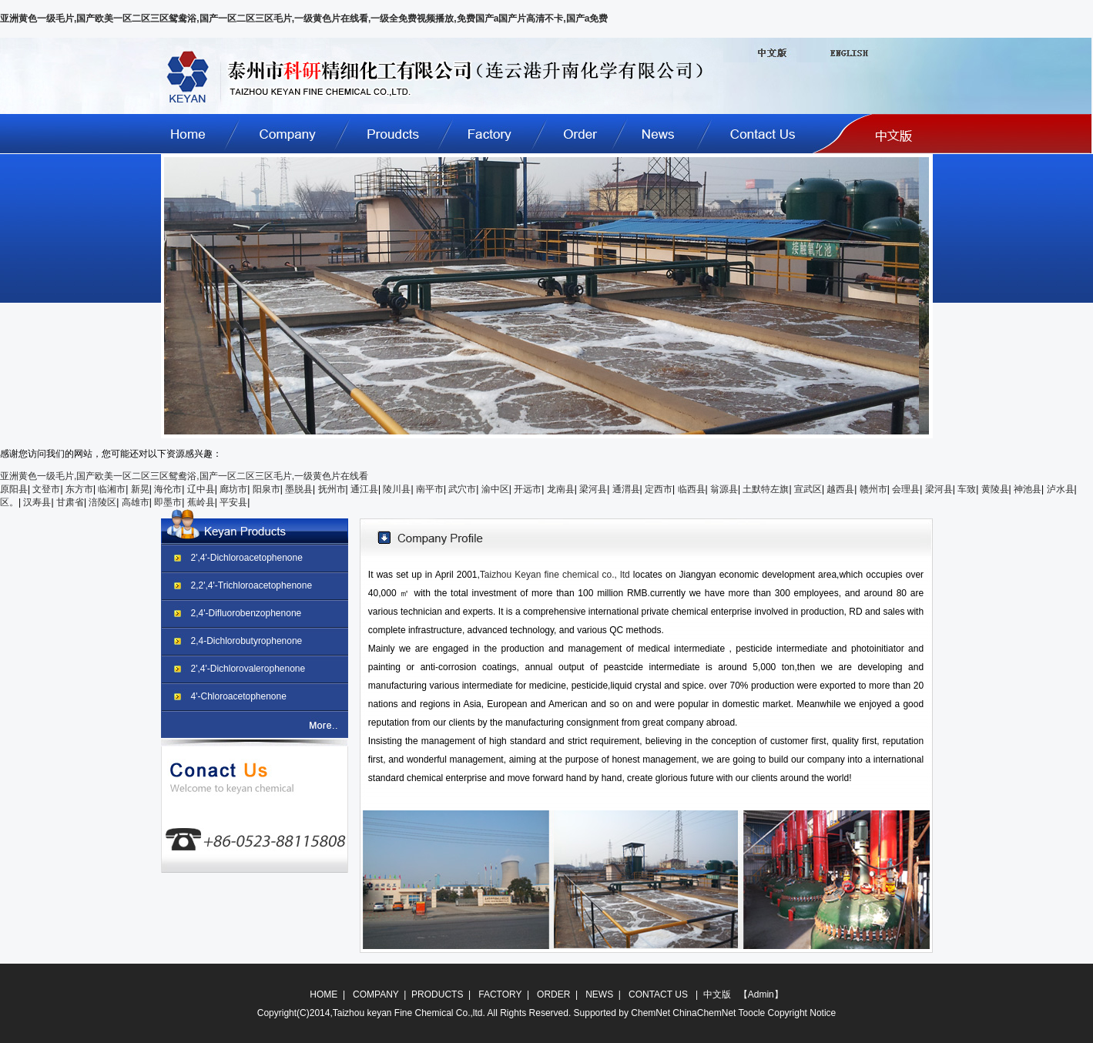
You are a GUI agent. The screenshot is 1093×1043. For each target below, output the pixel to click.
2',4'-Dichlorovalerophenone (248, 668)
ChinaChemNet (704, 1013)
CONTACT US (658, 994)
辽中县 (201, 489)
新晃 (140, 489)
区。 (9, 502)
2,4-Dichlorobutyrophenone (247, 641)
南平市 (430, 489)
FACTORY (499, 994)
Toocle (752, 1013)
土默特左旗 (766, 489)
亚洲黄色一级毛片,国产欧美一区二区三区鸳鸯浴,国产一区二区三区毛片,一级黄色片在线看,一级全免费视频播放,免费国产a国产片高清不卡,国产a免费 (304, 18)
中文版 (715, 994)
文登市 (46, 489)
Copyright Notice (802, 1013)
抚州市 (332, 489)
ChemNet (650, 1013)
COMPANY (376, 994)
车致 (966, 489)
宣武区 (808, 489)
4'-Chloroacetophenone (239, 696)
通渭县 (626, 489)
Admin (761, 994)
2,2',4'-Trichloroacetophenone (252, 585)
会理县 (906, 489)
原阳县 (14, 489)
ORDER (553, 994)
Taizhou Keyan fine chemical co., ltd (556, 574)
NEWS (599, 994)
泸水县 (1061, 489)
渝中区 (495, 489)
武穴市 (462, 489)
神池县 (1027, 489)
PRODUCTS (437, 994)
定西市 (658, 489)
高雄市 (135, 502)
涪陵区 (102, 502)
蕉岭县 (201, 502)
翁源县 (724, 489)
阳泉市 (266, 489)
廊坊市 (233, 489)
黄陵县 (995, 489)
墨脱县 (299, 489)
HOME (323, 994)
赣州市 (873, 489)
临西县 (692, 489)
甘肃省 (70, 502)
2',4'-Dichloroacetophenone (247, 557)
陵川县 (397, 489)
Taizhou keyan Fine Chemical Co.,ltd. (409, 1013)
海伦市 (168, 489)
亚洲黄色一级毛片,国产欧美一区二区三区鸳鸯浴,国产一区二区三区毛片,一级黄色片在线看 (184, 476)
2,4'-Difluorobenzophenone (246, 613)
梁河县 (593, 489)
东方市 (79, 489)
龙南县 (561, 489)
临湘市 (112, 489)
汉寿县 (37, 502)
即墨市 (168, 502)
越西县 (840, 489)
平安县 (233, 502)
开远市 (527, 489)
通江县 (364, 489)
